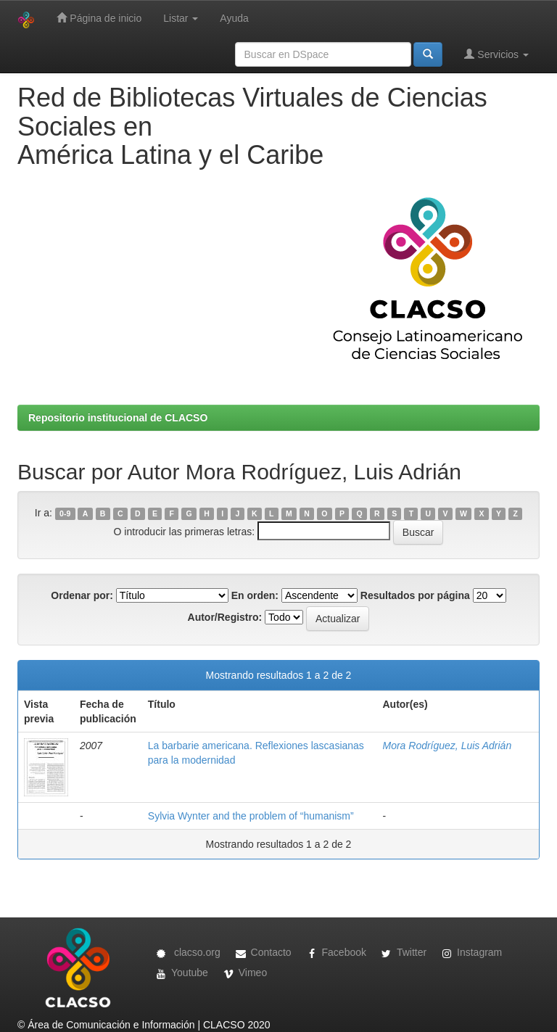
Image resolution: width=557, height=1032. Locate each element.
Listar (180, 18)
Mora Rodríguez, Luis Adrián (446, 745)
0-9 (64, 513)
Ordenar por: (82, 595)
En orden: (254, 595)
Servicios (496, 54)
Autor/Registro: (225, 617)
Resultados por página (415, 595)
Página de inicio (99, 18)
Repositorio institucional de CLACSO (117, 418)
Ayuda (234, 18)
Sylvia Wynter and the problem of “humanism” (251, 816)
